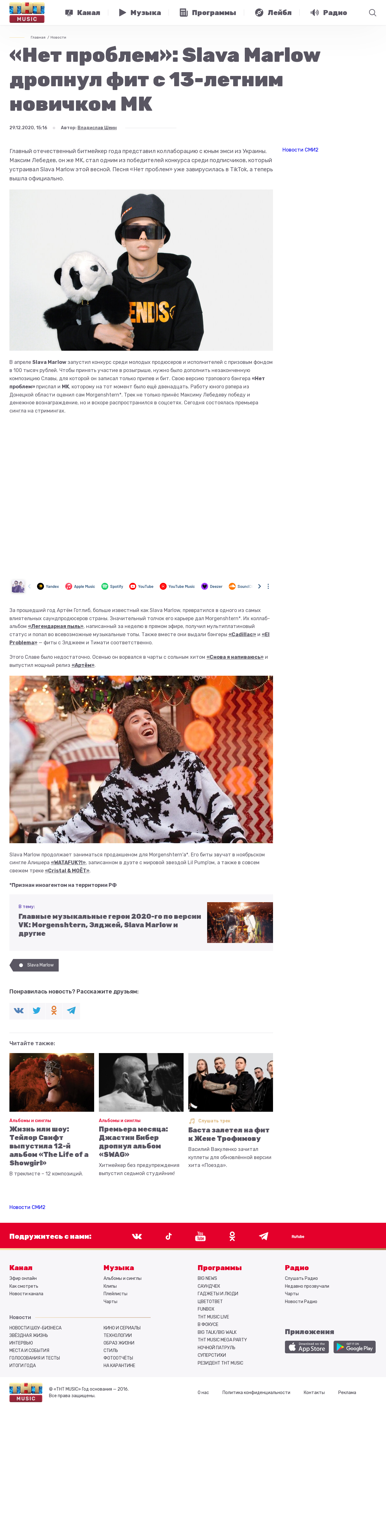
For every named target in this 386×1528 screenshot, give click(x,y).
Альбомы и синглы (30, 1120)
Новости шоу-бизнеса (35, 1328)
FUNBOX (206, 1309)
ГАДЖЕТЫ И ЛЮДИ (218, 1293)
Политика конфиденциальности (256, 1392)
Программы (220, 1268)
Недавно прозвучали (307, 1286)
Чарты (110, 1301)
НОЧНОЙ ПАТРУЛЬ (216, 1347)
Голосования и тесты (34, 1358)
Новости (58, 37)
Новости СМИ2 (27, 1207)
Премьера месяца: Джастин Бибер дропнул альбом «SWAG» (133, 1142)
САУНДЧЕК (209, 1286)
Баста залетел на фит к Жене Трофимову (229, 1134)
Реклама (347, 1392)
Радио (297, 1268)
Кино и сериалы (122, 1328)
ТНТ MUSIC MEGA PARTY (222, 1340)
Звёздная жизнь (28, 1335)
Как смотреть (23, 1286)
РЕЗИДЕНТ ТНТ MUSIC (220, 1363)
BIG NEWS (207, 1278)
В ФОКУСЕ (208, 1324)
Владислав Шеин (97, 127)
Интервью (21, 1343)
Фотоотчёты (118, 1358)
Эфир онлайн (23, 1278)
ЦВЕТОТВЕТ (210, 1301)
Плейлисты (115, 1293)
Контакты (314, 1392)
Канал (21, 1268)
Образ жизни (119, 1343)
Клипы (110, 1286)
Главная (38, 37)
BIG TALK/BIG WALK (217, 1332)
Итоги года (22, 1365)
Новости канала (26, 1293)
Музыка (119, 1268)
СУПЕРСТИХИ (212, 1355)
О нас (203, 1392)
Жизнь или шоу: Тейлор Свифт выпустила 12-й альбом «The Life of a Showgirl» (48, 1146)
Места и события (29, 1350)
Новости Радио (301, 1301)
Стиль (111, 1350)
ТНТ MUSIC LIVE (213, 1317)
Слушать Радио (301, 1278)
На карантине (119, 1365)
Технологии (118, 1335)
